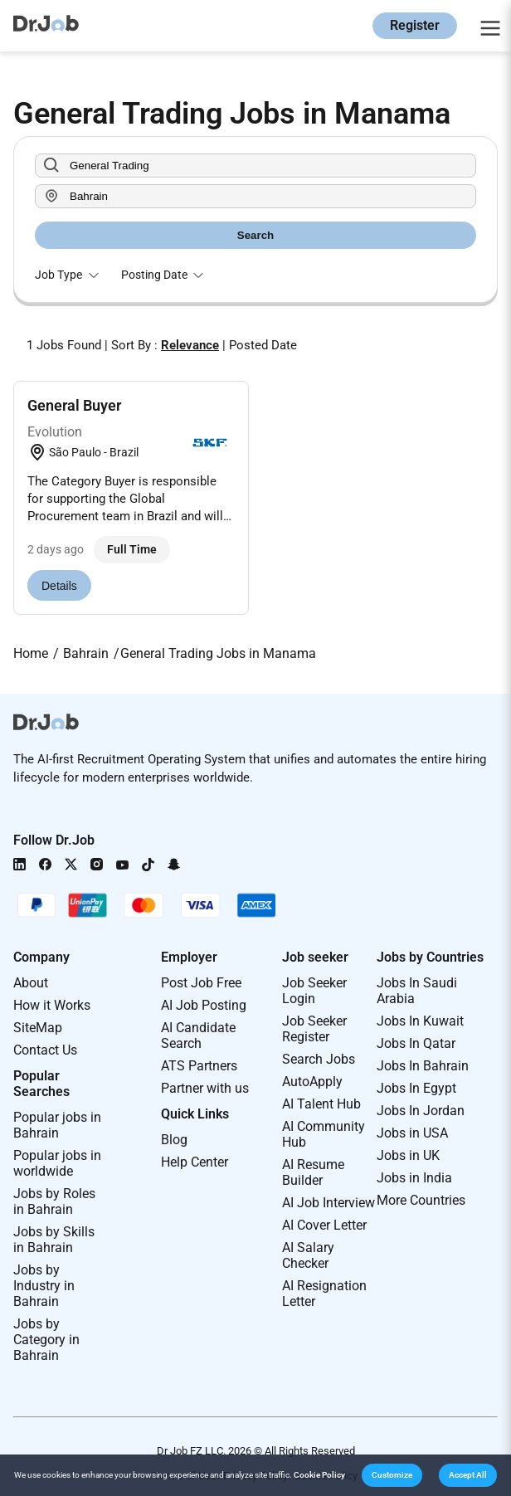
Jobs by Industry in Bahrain (44, 1285)
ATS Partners (199, 1066)
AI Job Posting (203, 1005)
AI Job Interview (328, 1203)
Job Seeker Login (314, 990)
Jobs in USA (412, 1133)
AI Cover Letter (324, 1225)
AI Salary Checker (308, 1255)
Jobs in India (414, 1178)
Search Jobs (318, 1059)
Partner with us (205, 1088)
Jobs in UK (408, 1155)
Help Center (194, 1162)
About (30, 983)
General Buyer (74, 405)
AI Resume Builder (313, 1172)
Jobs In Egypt (416, 1088)
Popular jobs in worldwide (57, 1163)
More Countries (421, 1200)
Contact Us (45, 1050)
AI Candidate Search (198, 1035)
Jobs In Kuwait (420, 1021)
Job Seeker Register (314, 1029)
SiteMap (37, 1028)
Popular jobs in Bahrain (57, 1125)
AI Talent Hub (321, 1104)
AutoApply (312, 1081)
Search (255, 235)
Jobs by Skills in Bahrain (54, 1239)
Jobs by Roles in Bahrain (54, 1201)
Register (415, 25)
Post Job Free (201, 983)
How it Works (51, 1005)
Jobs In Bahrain (423, 1066)
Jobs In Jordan (421, 1110)
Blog (174, 1140)
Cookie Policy (319, 1474)
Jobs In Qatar (416, 1043)
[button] (392, 1475)
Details (59, 585)
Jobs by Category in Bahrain (46, 1339)
